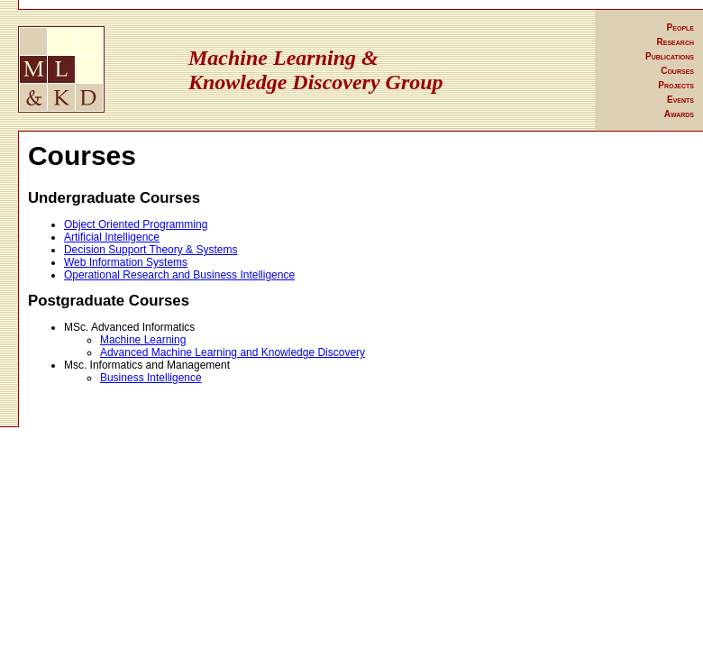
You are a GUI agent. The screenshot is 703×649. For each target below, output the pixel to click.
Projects (676, 85)
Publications (669, 56)
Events (680, 100)
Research (675, 42)
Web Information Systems (125, 262)
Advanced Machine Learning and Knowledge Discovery (232, 352)
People (680, 27)
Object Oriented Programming (135, 224)
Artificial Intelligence (112, 237)
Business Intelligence (151, 377)
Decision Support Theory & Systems (151, 249)
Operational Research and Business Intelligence (179, 275)
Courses (677, 71)
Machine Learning (143, 340)
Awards (679, 114)
